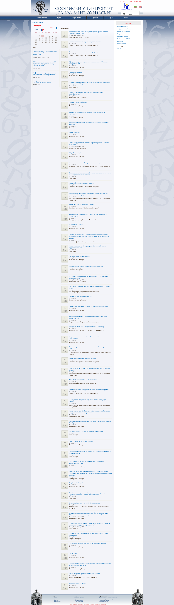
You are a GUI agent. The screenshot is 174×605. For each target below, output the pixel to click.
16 (36, 40)
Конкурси (120, 41)
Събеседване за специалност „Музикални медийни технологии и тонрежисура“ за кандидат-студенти (88, 194)
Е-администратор (57, 601)
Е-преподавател (56, 599)
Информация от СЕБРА (123, 38)
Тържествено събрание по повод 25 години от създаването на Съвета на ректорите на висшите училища (90, 174)
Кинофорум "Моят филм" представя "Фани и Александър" (87, 327)
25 (42, 42)
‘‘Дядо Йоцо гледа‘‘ (75, 153)
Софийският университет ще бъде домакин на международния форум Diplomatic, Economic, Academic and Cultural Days (90, 494)
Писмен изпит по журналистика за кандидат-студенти (85, 52)
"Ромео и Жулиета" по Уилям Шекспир (81, 441)
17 (39, 40)
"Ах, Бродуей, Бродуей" (76, 483)
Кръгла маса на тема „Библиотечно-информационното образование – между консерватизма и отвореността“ (90, 412)
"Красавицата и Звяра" (76, 224)
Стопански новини (122, 36)
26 (46, 42)
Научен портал (77, 599)
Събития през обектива (123, 31)
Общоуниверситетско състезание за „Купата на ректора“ (86, 266)
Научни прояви (121, 43)
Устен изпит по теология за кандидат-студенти (83, 379)
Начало (34, 23)
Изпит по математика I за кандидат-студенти (82, 358)
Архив (119, 48)
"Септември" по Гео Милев (77, 584)
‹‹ (41, 30)
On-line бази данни (78, 601)
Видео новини (121, 34)
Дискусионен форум (103, 601)
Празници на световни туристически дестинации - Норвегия (87, 543)
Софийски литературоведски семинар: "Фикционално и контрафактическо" (45, 74)
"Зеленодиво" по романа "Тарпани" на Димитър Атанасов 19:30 (88, 306)
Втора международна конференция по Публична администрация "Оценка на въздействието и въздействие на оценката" (88, 514)
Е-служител (55, 600)
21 (52, 40)
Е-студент (55, 597)
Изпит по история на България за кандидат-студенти (85, 42)
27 (49, 42)
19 (46, 40)
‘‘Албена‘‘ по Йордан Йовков (42, 82)
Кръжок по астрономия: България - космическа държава (86, 163)
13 (49, 38)
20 (49, 40)
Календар (120, 46)
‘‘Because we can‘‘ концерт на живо (79, 256)
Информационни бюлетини (125, 29)
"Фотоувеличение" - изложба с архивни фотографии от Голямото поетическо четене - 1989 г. (45, 52)
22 (56, 40)
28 (52, 42)
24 (39, 42)
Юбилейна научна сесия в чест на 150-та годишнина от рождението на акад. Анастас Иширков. (45, 63)
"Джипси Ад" (73, 553)
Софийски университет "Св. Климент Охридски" (54, 8)
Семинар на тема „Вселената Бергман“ (81, 296)
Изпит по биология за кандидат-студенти (81, 183)
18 (42, 40)
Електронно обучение (79, 597)
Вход (119, 1)
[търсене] (130, 14)
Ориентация (138, 1)
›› (44, 30)
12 (46, 38)
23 (36, 42)
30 (36, 44)
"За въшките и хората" (76, 72)
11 (42, 38)
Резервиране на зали (78, 600)
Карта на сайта (128, 1)
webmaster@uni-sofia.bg (100, 604)
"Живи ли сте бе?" (74, 132)
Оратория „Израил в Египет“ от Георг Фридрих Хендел (86, 431)
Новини (40, 23)
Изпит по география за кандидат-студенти (82, 204)
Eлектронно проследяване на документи (108, 599)
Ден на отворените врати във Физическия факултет (84, 573)
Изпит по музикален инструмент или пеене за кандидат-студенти (89, 389)
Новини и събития (122, 26)
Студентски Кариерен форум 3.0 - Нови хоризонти (84, 503)
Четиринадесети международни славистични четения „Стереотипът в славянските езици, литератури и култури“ (90, 524)
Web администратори (104, 600)
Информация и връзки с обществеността (108, 597)
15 (56, 38)
